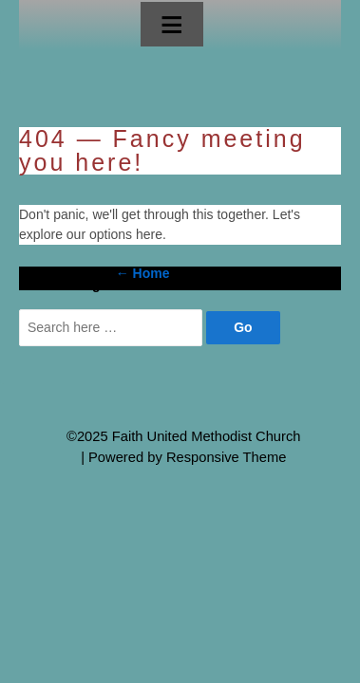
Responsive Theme (226, 457)
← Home (143, 273)
